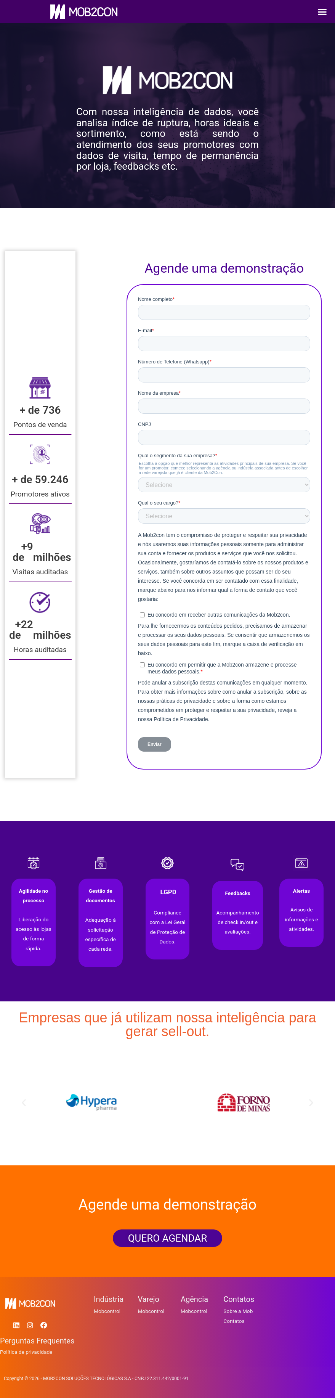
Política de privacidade (26, 1352)
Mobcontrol (107, 1311)
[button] (322, 12)
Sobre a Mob (238, 1311)
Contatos (233, 1321)
